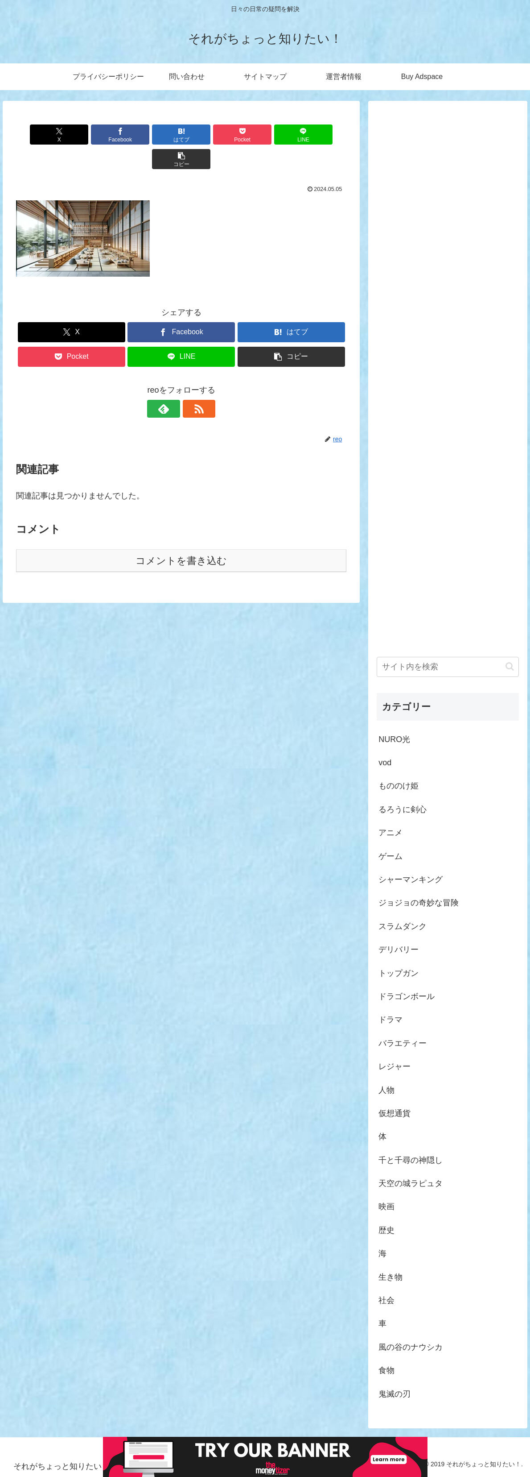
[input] (448, 667)
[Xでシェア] (42, 134)
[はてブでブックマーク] (153, 134)
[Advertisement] (448, 369)
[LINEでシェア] (264, 134)
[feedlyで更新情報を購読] (171, 384)
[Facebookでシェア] (98, 134)
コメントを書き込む (181, 536)
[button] (320, 134)
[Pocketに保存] (209, 134)
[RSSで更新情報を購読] (192, 384)
